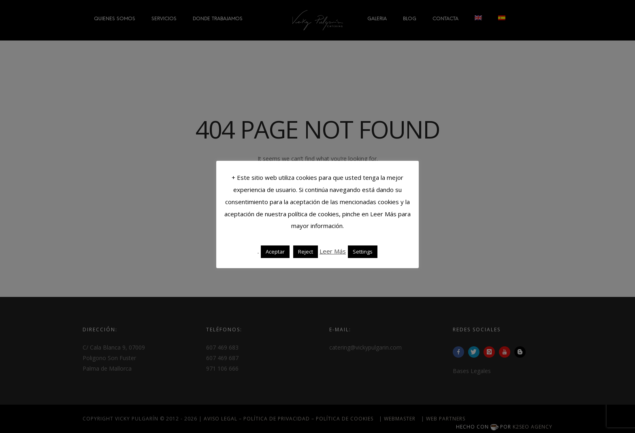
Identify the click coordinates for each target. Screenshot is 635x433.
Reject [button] (305, 251)
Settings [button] (363, 251)
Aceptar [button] (275, 251)
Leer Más (333, 251)
